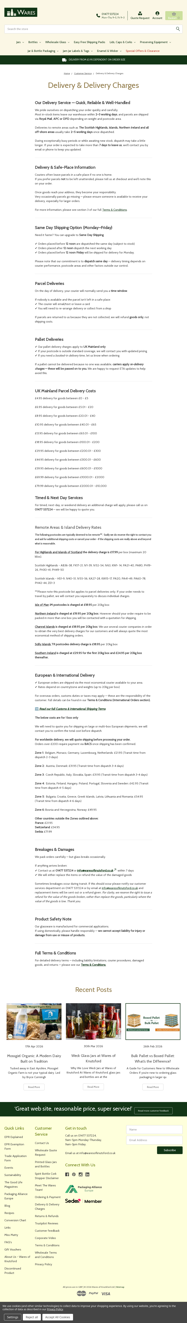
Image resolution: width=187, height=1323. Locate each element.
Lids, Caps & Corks (123, 43)
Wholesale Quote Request (46, 1152)
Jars (20, 43)
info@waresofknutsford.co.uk (97, 872)
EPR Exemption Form (14, 1146)
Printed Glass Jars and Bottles (46, 1164)
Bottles (34, 43)
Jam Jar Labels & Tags (78, 52)
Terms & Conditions (114, 211)
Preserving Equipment (155, 43)
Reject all (32, 1317)
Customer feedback (47, 1230)
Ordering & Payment (48, 1197)
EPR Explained (13, 1137)
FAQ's (8, 1242)
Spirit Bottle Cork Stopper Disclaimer (47, 1176)
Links (7, 1227)
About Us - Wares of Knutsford (17, 1259)
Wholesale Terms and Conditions (46, 1255)
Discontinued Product (12, 1271)
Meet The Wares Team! (45, 1188)
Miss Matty (11, 1235)
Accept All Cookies (57, 1317)
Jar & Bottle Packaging (43, 52)
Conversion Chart (15, 1220)
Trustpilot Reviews (46, 1223)
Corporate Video (45, 1238)
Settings (12, 1317)
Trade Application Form (15, 1158)
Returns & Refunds (47, 1216)
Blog (7, 1205)
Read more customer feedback (154, 1110)
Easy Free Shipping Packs (89, 43)
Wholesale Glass (57, 43)
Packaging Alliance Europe (16, 1196)
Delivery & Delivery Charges (47, 1206)
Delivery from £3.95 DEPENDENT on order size (93, 61)
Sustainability (12, 1175)
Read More (34, 1088)
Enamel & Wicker (109, 52)
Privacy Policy (43, 1264)
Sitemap (120, 1287)
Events (8, 1167)
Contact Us (42, 1143)
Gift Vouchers (12, 1249)
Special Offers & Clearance (143, 52)
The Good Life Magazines (13, 1184)
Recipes (9, 1213)
